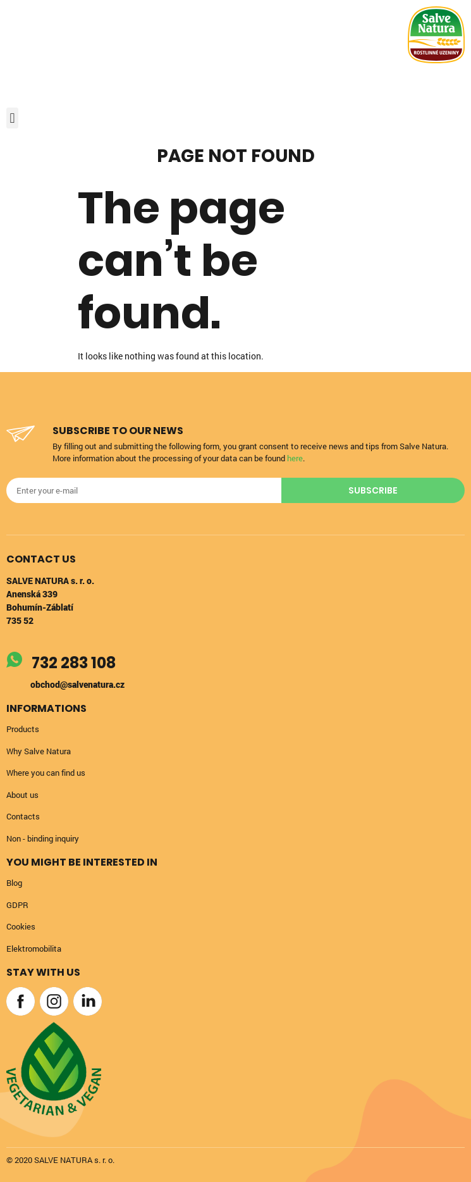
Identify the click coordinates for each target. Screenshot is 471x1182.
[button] (12, 118)
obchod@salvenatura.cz (77, 684)
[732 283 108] (14, 660)
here (295, 458)
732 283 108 (74, 662)
